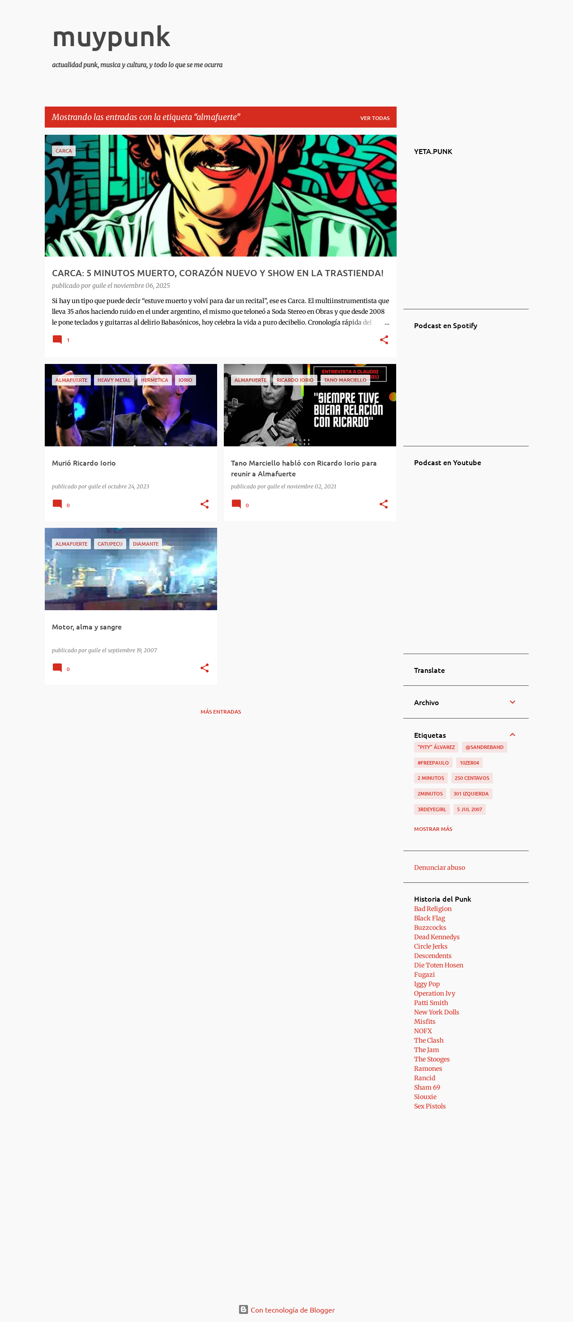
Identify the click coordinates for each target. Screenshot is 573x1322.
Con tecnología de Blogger (286, 1309)
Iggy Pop (427, 984)
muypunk (111, 35)
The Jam (426, 1050)
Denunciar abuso (439, 868)
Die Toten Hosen (438, 965)
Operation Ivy (434, 993)
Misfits (425, 1022)
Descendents (433, 956)
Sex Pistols (430, 1106)
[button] (384, 340)
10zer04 (469, 762)
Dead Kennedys (437, 937)
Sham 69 (427, 1087)
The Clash (429, 1040)
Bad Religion (433, 909)
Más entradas (221, 711)
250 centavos (472, 778)
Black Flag (429, 918)
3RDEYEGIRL (432, 809)
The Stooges (432, 1059)
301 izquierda (471, 793)
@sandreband (485, 747)
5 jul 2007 (469, 809)
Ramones (428, 1069)
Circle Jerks (431, 946)
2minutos (430, 793)
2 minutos (431, 778)
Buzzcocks (430, 928)
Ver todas (374, 118)
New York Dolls (436, 1012)
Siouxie (425, 1097)
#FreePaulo (433, 762)
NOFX (423, 1031)
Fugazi (424, 975)
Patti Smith (431, 1003)
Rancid (424, 1078)
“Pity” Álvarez (436, 747)
